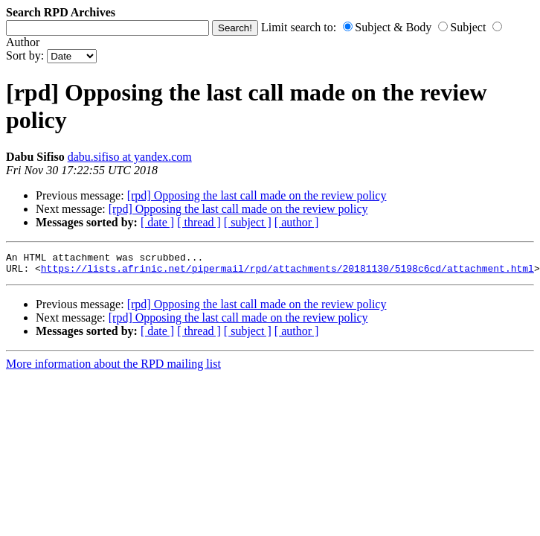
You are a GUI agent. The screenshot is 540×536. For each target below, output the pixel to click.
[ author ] (296, 222)
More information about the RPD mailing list (113, 368)
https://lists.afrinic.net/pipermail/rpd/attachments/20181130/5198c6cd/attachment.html (287, 272)
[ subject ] (247, 222)
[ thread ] (199, 222)
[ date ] (157, 222)
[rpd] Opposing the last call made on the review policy (257, 195)
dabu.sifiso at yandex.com (130, 156)
